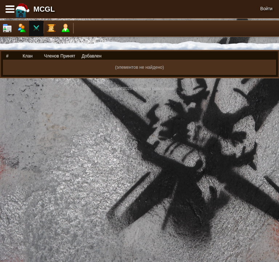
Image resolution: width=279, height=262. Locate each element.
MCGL (44, 9)
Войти (266, 8)
